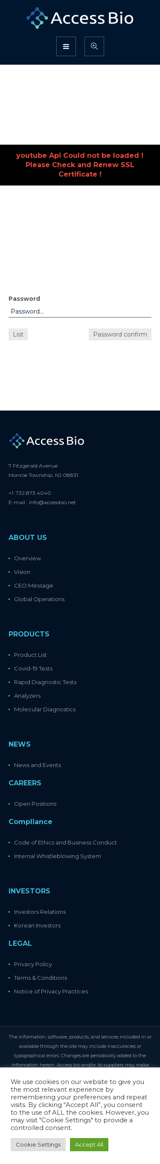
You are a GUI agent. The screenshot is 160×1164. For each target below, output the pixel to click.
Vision (22, 571)
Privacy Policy (33, 964)
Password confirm (120, 334)
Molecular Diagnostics (45, 709)
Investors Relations (40, 911)
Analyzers (27, 695)
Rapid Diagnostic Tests (45, 682)
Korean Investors (37, 925)
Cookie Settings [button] (38, 1144)
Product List (30, 654)
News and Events (37, 765)
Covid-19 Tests (33, 668)
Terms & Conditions (40, 977)
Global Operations (39, 599)
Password (24, 298)
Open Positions (35, 803)
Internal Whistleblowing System (57, 856)
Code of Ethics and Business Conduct (65, 842)
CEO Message (33, 585)
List (18, 334)
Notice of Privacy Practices (51, 991)
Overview (27, 558)
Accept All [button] (89, 1144)
